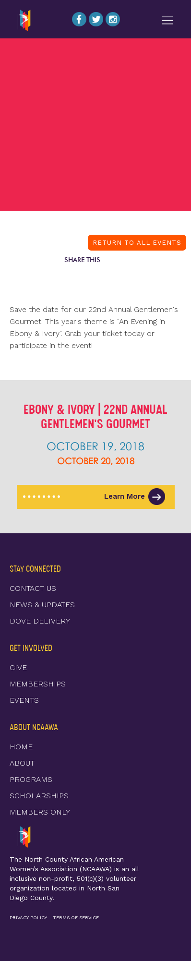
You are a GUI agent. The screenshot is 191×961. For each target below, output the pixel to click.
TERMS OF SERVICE (76, 917)
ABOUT (22, 763)
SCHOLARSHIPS (39, 795)
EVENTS (24, 700)
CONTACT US (33, 588)
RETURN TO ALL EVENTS (137, 242)
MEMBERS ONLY (40, 812)
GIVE (18, 667)
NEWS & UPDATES (42, 604)
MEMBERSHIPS (38, 683)
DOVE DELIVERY (40, 620)
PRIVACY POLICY (28, 917)
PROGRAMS (31, 779)
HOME (21, 746)
